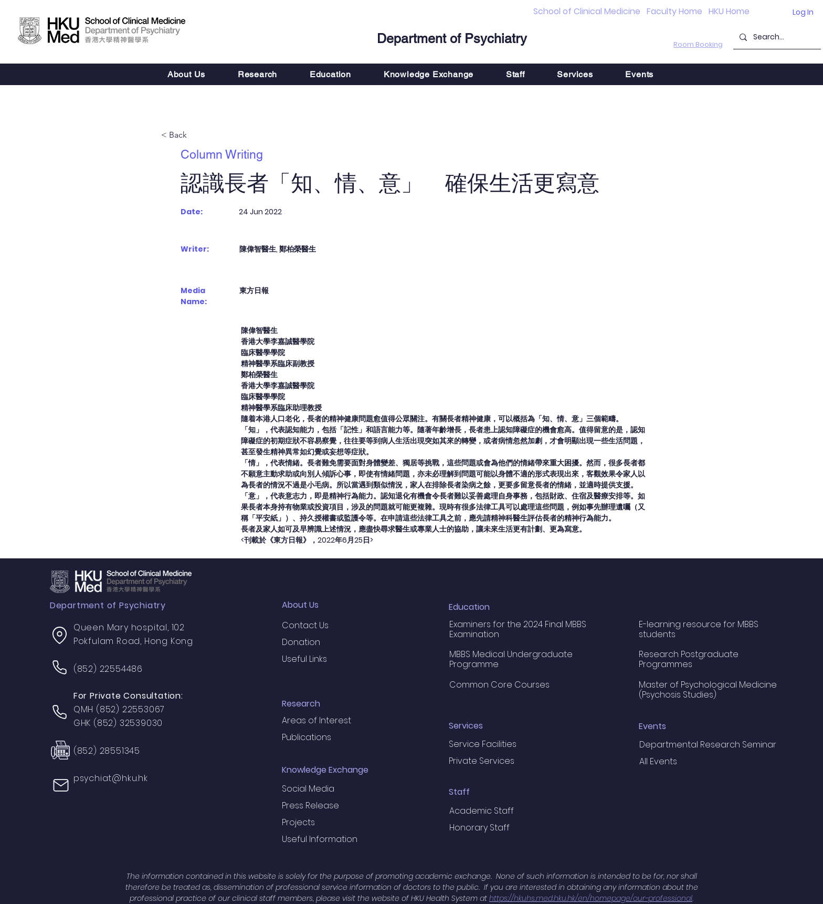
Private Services (481, 761)
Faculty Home (674, 11)
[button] (257, 74)
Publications (306, 737)
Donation (301, 642)
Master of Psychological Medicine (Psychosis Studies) (708, 690)
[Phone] (60, 667)
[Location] (60, 635)
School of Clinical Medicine (586, 11)
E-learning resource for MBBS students (698, 629)
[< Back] (195, 135)
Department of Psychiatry (452, 38)
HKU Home (729, 11)
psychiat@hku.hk (110, 778)
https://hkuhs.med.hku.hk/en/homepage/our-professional (590, 898)
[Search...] (776, 37)
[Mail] (61, 785)
